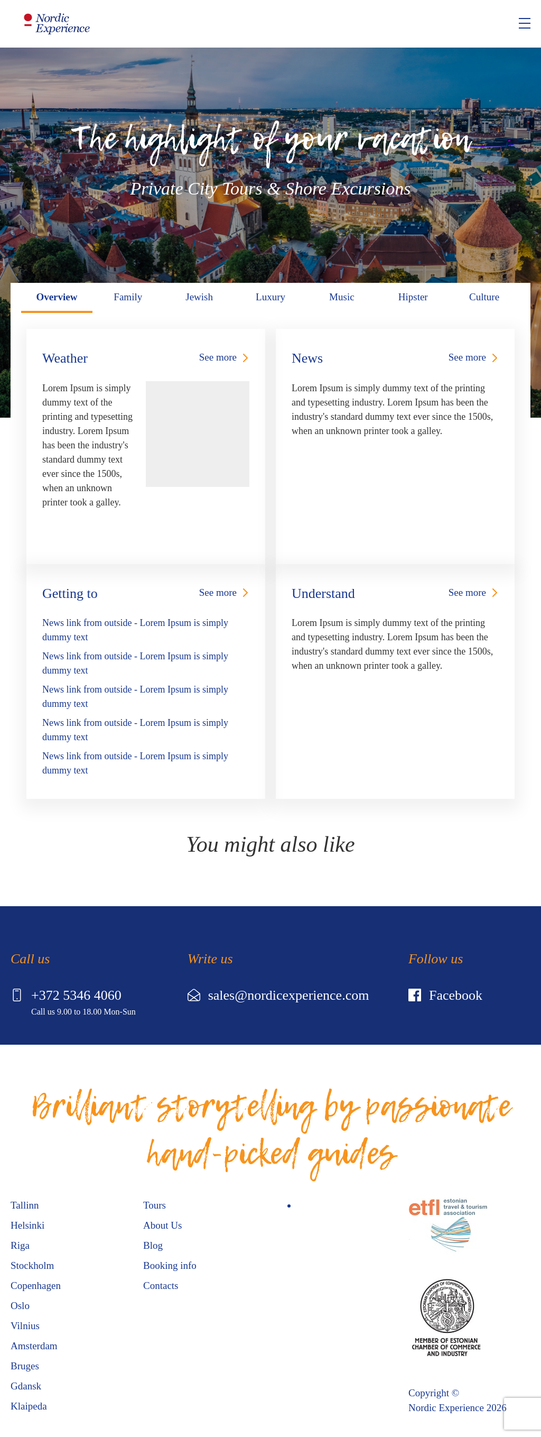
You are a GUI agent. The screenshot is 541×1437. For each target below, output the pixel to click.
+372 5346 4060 (66, 995)
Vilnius (25, 1325)
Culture (484, 296)
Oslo (20, 1305)
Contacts (161, 1285)
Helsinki (27, 1225)
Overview (56, 296)
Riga (20, 1245)
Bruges (25, 1365)
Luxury (270, 296)
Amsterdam (34, 1345)
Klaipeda (29, 1406)
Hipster (413, 296)
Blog (153, 1245)
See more (218, 357)
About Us (162, 1225)
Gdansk (26, 1386)
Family (128, 296)
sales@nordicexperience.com (278, 995)
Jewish (199, 296)
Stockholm (32, 1265)
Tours (154, 1205)
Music (342, 296)
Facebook (445, 995)
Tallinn (25, 1205)
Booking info (170, 1265)
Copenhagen (36, 1285)
